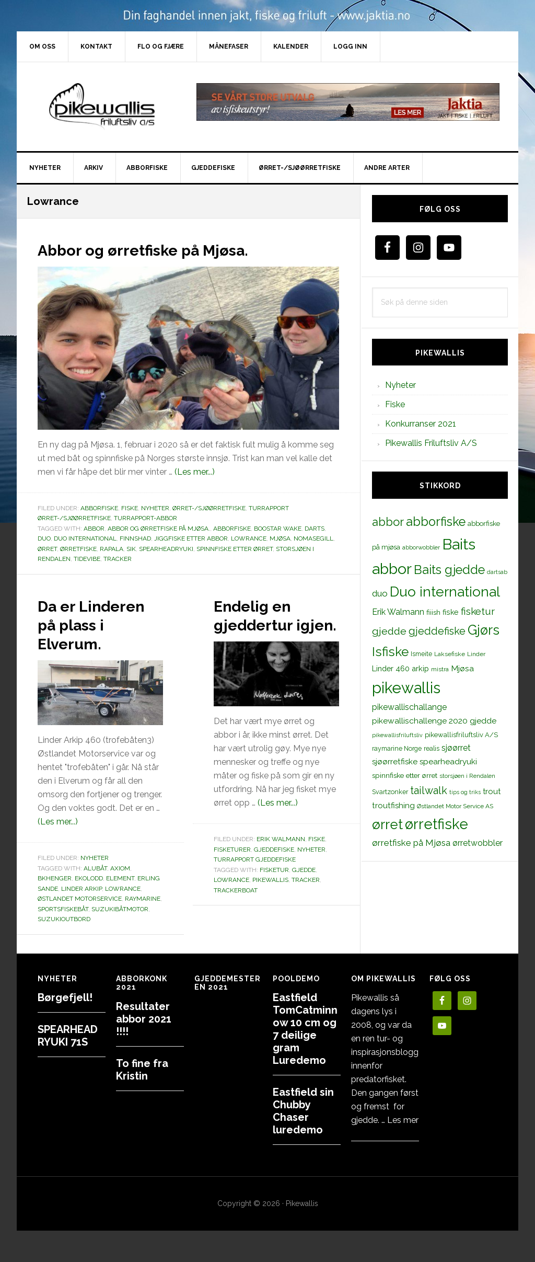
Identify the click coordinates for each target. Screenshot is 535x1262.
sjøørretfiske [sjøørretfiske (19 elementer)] (394, 761)
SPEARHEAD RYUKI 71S (68, 1035)
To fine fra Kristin (142, 1069)
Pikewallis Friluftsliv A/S (431, 443)
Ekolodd (89, 897)
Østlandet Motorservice (80, 917)
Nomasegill (313, 538)
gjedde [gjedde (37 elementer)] (389, 631)
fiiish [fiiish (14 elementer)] (433, 612)
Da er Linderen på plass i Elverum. (92, 633)
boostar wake (277, 528)
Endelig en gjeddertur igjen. (262, 623)
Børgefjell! (65, 997)
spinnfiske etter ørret (234, 549)
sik (131, 549)
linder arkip (81, 907)
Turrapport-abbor (145, 518)
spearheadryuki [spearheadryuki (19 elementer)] (448, 761)
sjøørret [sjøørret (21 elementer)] (456, 748)
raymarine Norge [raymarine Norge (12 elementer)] (397, 748)
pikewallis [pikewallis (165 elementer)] (406, 688)
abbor (94, 528)
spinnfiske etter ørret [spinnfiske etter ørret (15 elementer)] (404, 775)
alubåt (95, 887)
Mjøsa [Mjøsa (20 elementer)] (462, 668)
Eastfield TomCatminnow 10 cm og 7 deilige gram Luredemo (305, 1028)
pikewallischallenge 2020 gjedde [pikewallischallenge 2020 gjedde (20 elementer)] (434, 721)
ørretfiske (78, 549)
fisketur (274, 888)
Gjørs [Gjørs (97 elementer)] (483, 630)
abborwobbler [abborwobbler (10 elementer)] (421, 547)
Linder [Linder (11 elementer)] (476, 654)
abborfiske (232, 528)
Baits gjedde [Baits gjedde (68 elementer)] (449, 570)
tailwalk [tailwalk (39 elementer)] (428, 790)
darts (314, 528)
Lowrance (248, 538)
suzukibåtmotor (119, 928)
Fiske (129, 508)
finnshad (135, 538)
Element (120, 897)
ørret (47, 549)
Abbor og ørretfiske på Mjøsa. (169, 249)
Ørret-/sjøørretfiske (209, 508)
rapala (111, 549)
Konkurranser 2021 (420, 424)
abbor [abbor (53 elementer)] (388, 522)
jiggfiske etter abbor (191, 538)
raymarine (142, 917)
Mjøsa (280, 538)
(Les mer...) (195, 472)
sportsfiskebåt (63, 928)
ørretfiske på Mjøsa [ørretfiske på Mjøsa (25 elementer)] (411, 842)
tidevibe (87, 559)
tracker (117, 559)
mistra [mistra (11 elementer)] (440, 669)
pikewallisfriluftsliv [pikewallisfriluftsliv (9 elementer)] (397, 735)
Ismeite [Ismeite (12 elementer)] (421, 654)
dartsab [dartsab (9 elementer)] (497, 572)
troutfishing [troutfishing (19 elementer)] (393, 805)
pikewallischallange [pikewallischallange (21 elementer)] (409, 707)
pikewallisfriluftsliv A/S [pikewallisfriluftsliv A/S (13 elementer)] (461, 735)
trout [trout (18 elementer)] (492, 791)
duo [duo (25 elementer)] (380, 593)
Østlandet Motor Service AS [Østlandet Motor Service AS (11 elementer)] (455, 806)
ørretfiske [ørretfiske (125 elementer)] (436, 824)
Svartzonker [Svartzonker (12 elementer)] (390, 792)
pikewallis (270, 898)
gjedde (304, 888)
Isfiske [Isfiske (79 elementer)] (390, 651)
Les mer (402, 1120)
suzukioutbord (64, 938)
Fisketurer (232, 868)
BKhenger (55, 897)
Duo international (85, 538)
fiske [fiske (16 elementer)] (451, 612)
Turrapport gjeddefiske (255, 878)
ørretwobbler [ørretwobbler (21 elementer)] (477, 843)
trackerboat (236, 909)
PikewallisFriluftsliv (105, 106)
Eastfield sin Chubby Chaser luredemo (303, 1111)
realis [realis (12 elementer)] (431, 748)
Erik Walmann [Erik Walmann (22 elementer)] (398, 612)
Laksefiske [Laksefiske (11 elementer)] (449, 654)
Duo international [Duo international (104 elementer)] (445, 591)
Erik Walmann (281, 858)
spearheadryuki (166, 549)
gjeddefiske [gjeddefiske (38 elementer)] (437, 631)
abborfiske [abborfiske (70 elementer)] (436, 521)
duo (44, 538)
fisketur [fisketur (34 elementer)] (478, 611)
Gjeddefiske (274, 868)
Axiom (120, 887)
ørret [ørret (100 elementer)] (387, 824)
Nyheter (155, 508)
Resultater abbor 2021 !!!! (143, 1019)
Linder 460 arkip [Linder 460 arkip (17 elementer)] (400, 668)
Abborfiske (99, 508)
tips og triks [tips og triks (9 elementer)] (465, 792)
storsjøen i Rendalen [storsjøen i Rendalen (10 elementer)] (467, 775)
